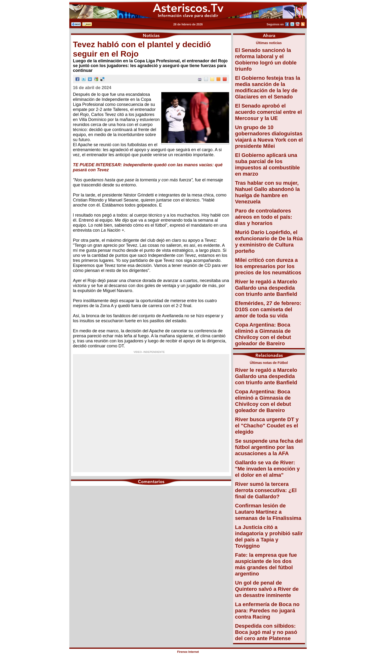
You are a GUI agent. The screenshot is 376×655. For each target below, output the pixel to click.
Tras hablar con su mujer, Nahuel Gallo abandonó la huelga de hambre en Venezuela (267, 192)
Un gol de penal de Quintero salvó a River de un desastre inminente (267, 589)
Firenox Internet (188, 652)
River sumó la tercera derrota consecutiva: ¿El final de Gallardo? (266, 490)
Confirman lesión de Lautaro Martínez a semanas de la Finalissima (268, 512)
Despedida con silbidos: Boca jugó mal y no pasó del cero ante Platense (266, 632)
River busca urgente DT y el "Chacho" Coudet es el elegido (267, 425)
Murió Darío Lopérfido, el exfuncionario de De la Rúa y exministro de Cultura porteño (269, 241)
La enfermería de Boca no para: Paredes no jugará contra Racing (267, 610)
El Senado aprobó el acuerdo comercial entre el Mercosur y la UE (268, 112)
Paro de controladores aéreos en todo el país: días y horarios (263, 217)
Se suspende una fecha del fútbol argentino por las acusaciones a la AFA (269, 447)
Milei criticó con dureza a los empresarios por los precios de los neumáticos (268, 266)
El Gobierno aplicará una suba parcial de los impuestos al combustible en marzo (267, 164)
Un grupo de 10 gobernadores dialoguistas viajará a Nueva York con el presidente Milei (269, 136)
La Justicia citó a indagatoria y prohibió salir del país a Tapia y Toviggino (269, 536)
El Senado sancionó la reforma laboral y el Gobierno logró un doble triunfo (266, 59)
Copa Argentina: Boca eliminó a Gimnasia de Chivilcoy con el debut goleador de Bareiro (263, 334)
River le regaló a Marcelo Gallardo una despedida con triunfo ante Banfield (266, 288)
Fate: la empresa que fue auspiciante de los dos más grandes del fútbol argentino (266, 564)
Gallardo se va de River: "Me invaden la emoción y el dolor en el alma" (267, 469)
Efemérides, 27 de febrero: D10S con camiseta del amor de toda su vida (268, 309)
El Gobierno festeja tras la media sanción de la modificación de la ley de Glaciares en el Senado (267, 87)
